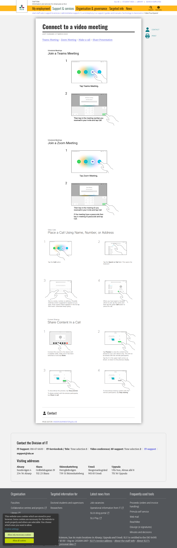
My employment (41, 8)
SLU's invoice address (101, 540)
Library (14, 513)
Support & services (63, 8)
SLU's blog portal (98, 513)
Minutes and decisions (141, 532)
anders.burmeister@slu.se (65, 422)
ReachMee (135, 521)
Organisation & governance (91, 8)
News (129, 8)
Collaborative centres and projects (27, 507)
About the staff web (124, 540)
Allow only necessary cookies (19, 535)
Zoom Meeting (68, 39)
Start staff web (38, 13)
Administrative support (70, 13)
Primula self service (139, 511)
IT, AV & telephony (87, 13)
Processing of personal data (59, 544)
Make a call (84, 39)
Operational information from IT (105, 507)
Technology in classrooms (133, 13)
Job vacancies (97, 502)
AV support (99, 13)
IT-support (150, 449)
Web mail (134, 516)
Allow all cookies (19, 540)
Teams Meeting (50, 39)
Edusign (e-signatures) (141, 527)
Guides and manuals (113, 13)
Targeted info (116, 8)
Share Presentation (102, 39)
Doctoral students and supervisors (67, 502)
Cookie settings (12, 529)
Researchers (56, 507)
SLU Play (94, 518)
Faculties (15, 502)
